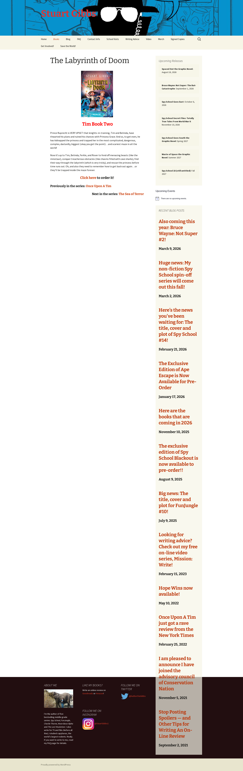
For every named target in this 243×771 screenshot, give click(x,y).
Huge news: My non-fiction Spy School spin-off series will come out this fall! (176, 275)
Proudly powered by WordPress (56, 764)
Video (148, 39)
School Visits (113, 39)
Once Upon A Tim (98, 186)
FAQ (79, 39)
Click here (88, 178)
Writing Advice (132, 39)
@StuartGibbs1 (95, 723)
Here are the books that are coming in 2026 (175, 417)
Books (56, 39)
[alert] (179, 198)
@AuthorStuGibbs (133, 696)
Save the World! (68, 46)
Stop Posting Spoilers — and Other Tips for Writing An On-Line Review (175, 724)
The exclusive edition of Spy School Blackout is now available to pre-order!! (178, 458)
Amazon (99, 693)
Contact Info (94, 39)
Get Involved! (47, 46)
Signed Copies (178, 39)
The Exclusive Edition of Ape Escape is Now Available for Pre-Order (177, 375)
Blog (68, 39)
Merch (161, 39)
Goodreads (87, 693)
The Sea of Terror (131, 194)
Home (44, 39)
